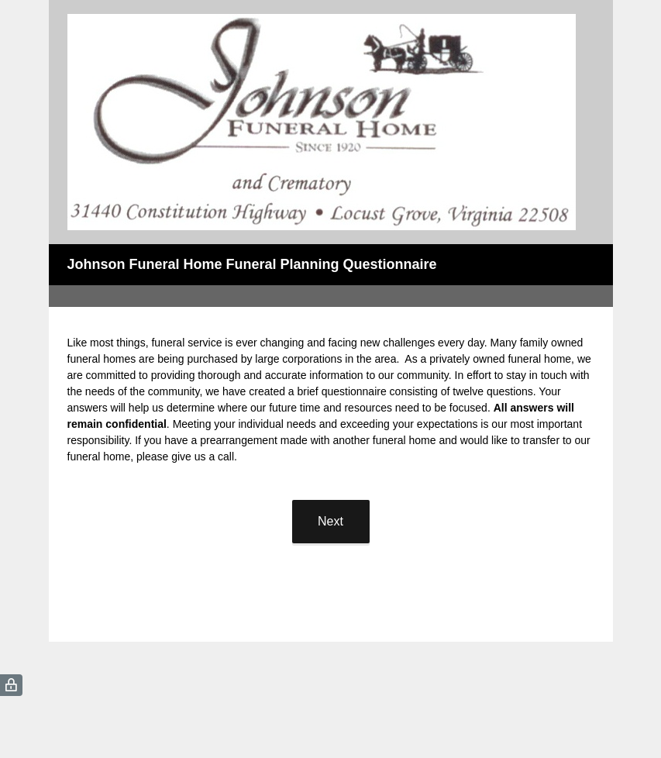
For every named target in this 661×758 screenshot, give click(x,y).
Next (330, 521)
